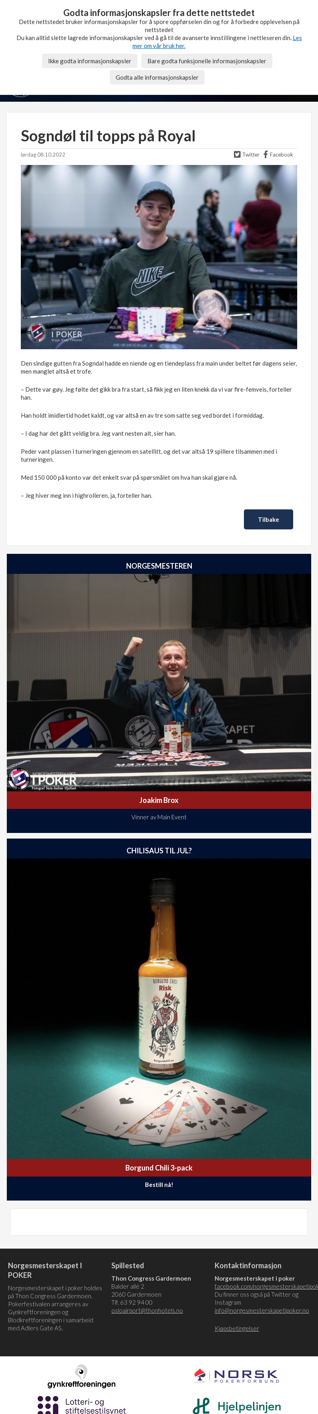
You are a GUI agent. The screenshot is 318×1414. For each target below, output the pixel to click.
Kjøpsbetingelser (237, 1328)
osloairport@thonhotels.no (147, 1310)
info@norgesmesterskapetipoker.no (262, 1310)
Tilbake (268, 519)
